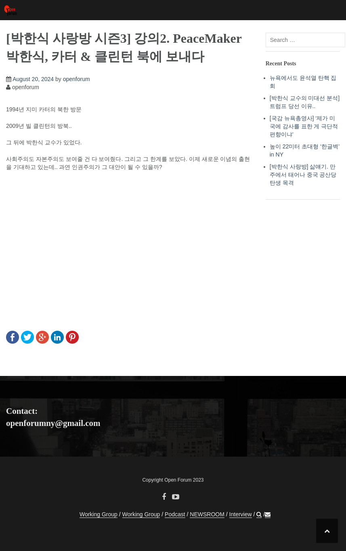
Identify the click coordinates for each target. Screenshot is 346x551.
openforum (76, 79)
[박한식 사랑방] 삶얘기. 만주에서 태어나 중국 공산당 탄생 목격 (303, 174)
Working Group (98, 514)
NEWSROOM (207, 514)
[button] (259, 514)
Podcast (175, 514)
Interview (240, 514)
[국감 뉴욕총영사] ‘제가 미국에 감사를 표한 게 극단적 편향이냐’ (304, 126)
